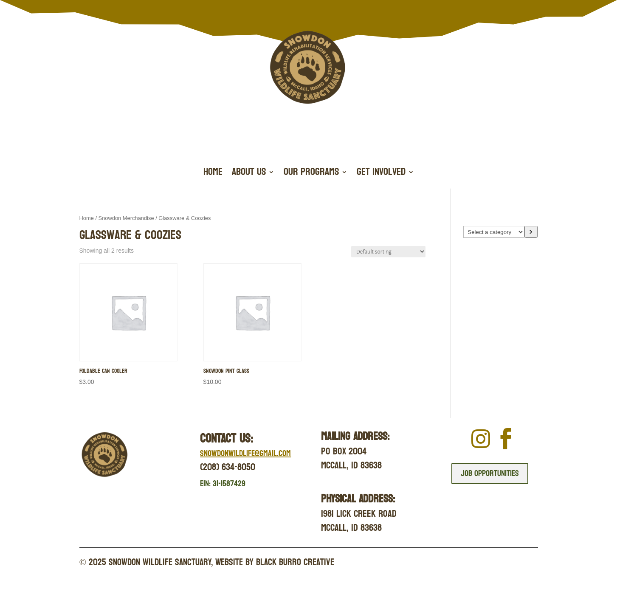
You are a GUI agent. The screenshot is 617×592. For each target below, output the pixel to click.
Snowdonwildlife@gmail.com (245, 453)
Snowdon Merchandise (126, 218)
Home (213, 173)
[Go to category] (531, 232)
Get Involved (381, 173)
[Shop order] (388, 251)
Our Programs (311, 173)
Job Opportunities (490, 473)
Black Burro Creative (295, 562)
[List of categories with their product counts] (493, 232)
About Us (249, 173)
